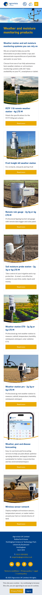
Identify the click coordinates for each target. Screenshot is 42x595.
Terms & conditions (11, 571)
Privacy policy (26, 571)
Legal (36, 571)
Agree (28, 591)
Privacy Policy (16, 591)
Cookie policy (21, 573)
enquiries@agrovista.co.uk (22, 557)
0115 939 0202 (22, 554)
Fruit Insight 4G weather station (20, 163)
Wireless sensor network (17, 506)
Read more (21, 123)
